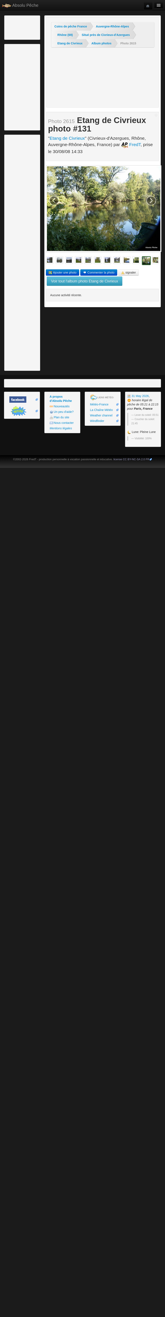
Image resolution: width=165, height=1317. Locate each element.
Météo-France (99, 404)
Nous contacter (62, 423)
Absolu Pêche (20, 5)
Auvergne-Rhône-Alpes (112, 26)
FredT (131, 144)
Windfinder (97, 421)
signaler (128, 272)
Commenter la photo (98, 272)
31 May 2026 (138, 396)
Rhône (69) (65, 35)
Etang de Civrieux (69, 43)
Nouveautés (60, 406)
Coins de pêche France (70, 26)
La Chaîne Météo (101, 410)
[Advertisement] (29, 27)
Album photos (101, 43)
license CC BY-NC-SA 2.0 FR (131, 459)
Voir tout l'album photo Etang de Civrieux (84, 281)
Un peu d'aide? (62, 412)
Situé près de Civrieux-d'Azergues (106, 35)
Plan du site (59, 417)
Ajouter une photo (62, 272)
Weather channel (101, 415)
